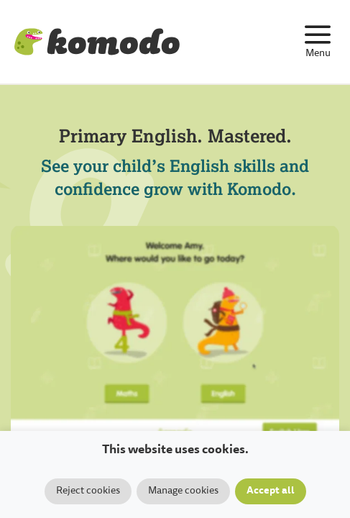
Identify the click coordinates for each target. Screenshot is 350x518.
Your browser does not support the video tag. (175, 335)
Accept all (271, 491)
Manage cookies (183, 491)
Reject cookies (88, 491)
